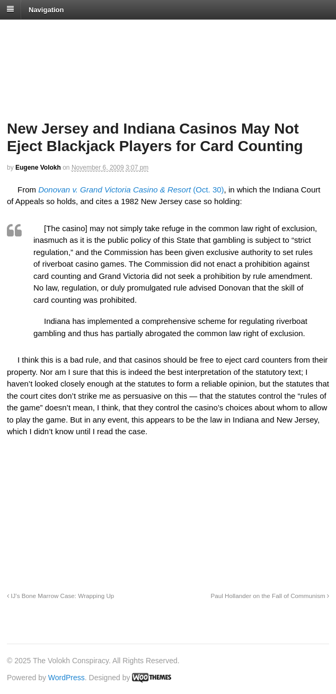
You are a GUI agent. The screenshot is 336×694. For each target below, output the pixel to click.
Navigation (46, 9)
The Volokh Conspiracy (81, 32)
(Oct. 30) (131, 189)
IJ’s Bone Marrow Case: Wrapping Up (60, 595)
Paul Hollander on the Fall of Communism (269, 595)
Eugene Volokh (38, 167)
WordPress (66, 677)
